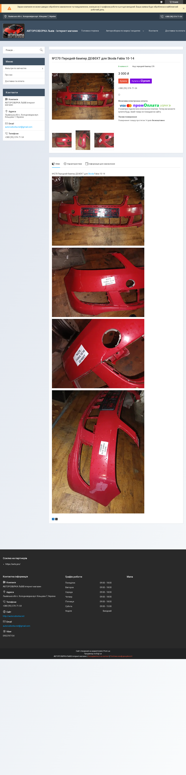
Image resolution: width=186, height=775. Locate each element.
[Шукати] (41, 50)
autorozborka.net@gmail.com (18, 127)
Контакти (153, 31)
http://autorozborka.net (13, 616)
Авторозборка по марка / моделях (123, 31)
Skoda (91, 174)
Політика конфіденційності (121, 656)
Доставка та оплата (14, 81)
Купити (123, 81)
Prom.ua (106, 651)
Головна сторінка (90, 31)
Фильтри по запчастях (15, 68)
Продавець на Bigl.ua (93, 654)
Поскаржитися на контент (98, 656)
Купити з (141, 81)
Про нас (8, 75)
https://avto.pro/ (12, 564)
